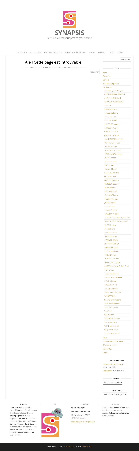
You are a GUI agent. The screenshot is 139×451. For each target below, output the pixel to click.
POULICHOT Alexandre (113, 277)
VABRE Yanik (109, 315)
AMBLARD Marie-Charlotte (114, 94)
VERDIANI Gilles (110, 322)
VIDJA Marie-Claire (111, 330)
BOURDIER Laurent (111, 124)
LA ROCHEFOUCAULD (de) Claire (117, 217)
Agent (92, 52)
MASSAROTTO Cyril (111, 244)
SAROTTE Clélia (110, 296)
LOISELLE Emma (110, 236)
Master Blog (87, 446)
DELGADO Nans (110, 146)
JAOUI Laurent (109, 202)
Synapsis (69, 32)
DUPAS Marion (110, 158)
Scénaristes (35, 52)
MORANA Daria (110, 255)
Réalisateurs (107, 371)
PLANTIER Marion (111, 274)
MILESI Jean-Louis (111, 251)
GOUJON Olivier (110, 176)
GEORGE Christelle (111, 173)
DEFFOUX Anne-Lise (112, 143)
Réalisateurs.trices (53, 52)
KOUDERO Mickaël (111, 214)
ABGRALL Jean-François (113, 90)
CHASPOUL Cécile (111, 131)
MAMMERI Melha (111, 240)
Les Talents (21, 52)
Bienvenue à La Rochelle (112, 364)
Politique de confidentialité (113, 341)
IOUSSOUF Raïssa (111, 195)
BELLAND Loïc (110, 117)
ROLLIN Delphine (111, 288)
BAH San (107, 105)
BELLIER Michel (110, 120)
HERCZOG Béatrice (111, 184)
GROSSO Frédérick (111, 180)
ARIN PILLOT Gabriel (112, 98)
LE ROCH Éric (109, 229)
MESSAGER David (111, 247)
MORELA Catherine (111, 258)
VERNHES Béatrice (111, 326)
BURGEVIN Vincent (111, 128)
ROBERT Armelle (110, 285)
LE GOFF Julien (110, 225)
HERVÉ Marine (110, 187)
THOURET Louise (111, 307)
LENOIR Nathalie (111, 232)
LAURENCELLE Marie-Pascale (116, 221)
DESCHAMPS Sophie (112, 150)
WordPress (70, 446)
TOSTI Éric (108, 311)
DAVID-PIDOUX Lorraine (113, 139)
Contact (102, 52)
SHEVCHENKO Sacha (112, 300)
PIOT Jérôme (109, 270)
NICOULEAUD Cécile (112, 262)
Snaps (120, 52)
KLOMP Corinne (110, 210)
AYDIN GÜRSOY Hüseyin (113, 101)
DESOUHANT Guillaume (113, 154)
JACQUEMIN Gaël (111, 199)
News (111, 52)
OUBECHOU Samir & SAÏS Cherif (116, 266)
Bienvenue (107, 76)
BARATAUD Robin (111, 109)
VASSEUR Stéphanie (112, 318)
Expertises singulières (75, 52)
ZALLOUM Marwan (111, 333)
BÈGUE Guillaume (111, 113)
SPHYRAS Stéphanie (112, 303)
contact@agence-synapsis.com (83, 422)
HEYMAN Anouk (110, 191)
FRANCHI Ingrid (110, 169)
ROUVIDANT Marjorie (112, 292)
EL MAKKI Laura (110, 161)
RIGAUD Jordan (110, 281)
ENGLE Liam (109, 165)
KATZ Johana (109, 206)
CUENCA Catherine (111, 135)
